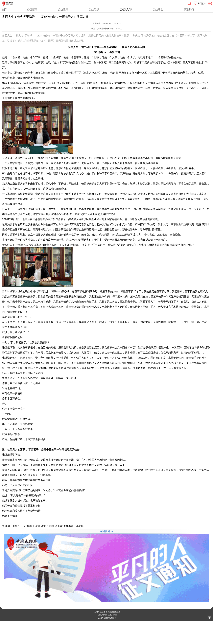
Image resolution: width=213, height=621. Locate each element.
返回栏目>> (106, 531)
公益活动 (158, 9)
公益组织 (94, 9)
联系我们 (189, 9)
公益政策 (63, 9)
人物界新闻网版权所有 (107, 618)
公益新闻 (32, 9)
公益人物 (126, 9)
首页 (4, 9)
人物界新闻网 (103, 28)
